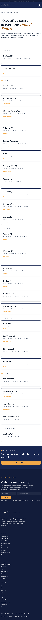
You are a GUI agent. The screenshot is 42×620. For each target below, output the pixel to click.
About (2, 585)
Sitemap (3, 616)
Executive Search (5, 538)
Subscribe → (6, 497)
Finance (3, 569)
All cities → (3, 578)
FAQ (2, 597)
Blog (2, 592)
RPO (2, 545)
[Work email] (29, 493)
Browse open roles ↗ (6, 602)
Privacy (9, 616)
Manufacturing (4, 571)
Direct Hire (3, 550)
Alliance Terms (23, 616)
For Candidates (5, 599)
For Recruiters (4, 604)
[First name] (8, 493)
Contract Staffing (5, 547)
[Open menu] (39, 5)
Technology (4, 566)
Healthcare (4, 562)
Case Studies (4, 595)
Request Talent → (21, 463)
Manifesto (3, 590)
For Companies (5, 536)
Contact (3, 606)
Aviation (3, 573)
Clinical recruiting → (6, 576)
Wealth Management (6, 564)
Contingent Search (5, 543)
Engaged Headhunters (7, 12)
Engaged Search (5, 540)
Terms (15, 616)
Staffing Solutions (5, 552)
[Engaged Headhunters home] (8, 5)
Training (3, 554)
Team (2, 588)
